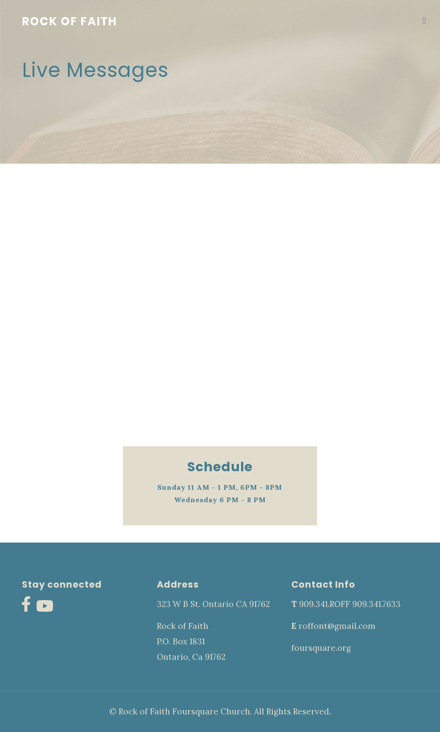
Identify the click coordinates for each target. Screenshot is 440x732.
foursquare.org (321, 648)
